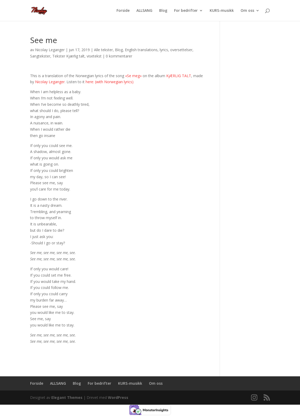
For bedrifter (186, 11)
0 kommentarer (119, 56)
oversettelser (181, 49)
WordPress (118, 397)
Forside (123, 11)
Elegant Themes (66, 397)
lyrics (164, 49)
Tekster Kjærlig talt (68, 56)
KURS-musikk (222, 11)
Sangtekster (40, 56)
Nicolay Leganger (50, 49)
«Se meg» (133, 75)
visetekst (94, 56)
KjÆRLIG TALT (178, 75)
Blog (163, 11)
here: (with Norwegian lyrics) (110, 81)
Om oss (247, 11)
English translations (141, 49)
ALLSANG (144, 11)
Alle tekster (103, 49)
